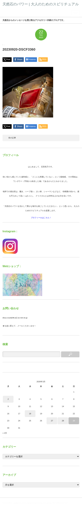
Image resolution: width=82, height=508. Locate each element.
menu (75, 13)
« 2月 (5, 433)
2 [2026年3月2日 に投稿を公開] (8, 399)
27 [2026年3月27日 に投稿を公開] (52, 421)
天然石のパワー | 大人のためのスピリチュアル (41, 4)
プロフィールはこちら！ (41, 218)
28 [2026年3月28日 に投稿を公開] (63, 421)
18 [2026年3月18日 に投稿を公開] (30, 414)
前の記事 (12, 138)
